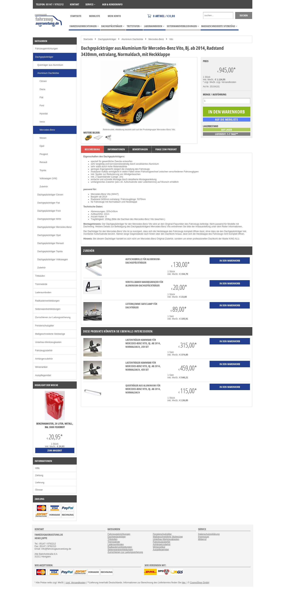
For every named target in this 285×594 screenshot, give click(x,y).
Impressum (203, 536)
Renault (43, 162)
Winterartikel (41, 367)
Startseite (75, 16)
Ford (42, 105)
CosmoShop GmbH (199, 582)
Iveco (42, 121)
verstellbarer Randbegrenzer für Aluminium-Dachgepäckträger (144, 283)
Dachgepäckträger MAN (49, 219)
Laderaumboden (43, 292)
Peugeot (44, 154)
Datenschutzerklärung (209, 534)
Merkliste (94, 16)
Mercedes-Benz (156, 39)
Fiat (41, 97)
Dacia (42, 89)
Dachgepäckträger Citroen (50, 194)
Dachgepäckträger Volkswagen (52, 259)
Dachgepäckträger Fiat (48, 202)
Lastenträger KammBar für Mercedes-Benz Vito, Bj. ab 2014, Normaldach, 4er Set (143, 366)
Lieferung (39, 482)
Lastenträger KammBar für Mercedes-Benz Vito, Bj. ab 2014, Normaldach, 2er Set (143, 343)
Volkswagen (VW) (48, 178)
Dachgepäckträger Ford (49, 211)
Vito (171, 39)
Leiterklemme (149, 182)
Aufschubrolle (130, 182)
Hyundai (44, 113)
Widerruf (202, 539)
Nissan (43, 138)
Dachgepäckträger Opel (49, 235)
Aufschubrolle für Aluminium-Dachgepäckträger (142, 260)
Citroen (43, 81)
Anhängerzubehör (44, 359)
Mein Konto (114, 16)
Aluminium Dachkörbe (132, 39)
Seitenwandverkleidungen (48, 309)
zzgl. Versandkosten (226, 82)
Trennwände (41, 284)
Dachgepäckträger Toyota (50, 251)
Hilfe (37, 468)
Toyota (43, 170)
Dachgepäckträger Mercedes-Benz (54, 227)
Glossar (39, 489)
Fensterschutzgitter (44, 325)
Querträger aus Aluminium (50, 65)
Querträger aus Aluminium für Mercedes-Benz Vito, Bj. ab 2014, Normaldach (143, 389)
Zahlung (39, 475)
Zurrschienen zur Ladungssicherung (52, 317)
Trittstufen (40, 276)
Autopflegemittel (43, 375)
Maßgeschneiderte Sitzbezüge (50, 334)
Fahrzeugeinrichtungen (46, 48)
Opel (42, 146)
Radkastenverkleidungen (47, 300)
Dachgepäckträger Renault (50, 243)
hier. (184, 582)
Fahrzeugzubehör (44, 350)
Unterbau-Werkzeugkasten (48, 342)
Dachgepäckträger (107, 39)
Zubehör (44, 186)
